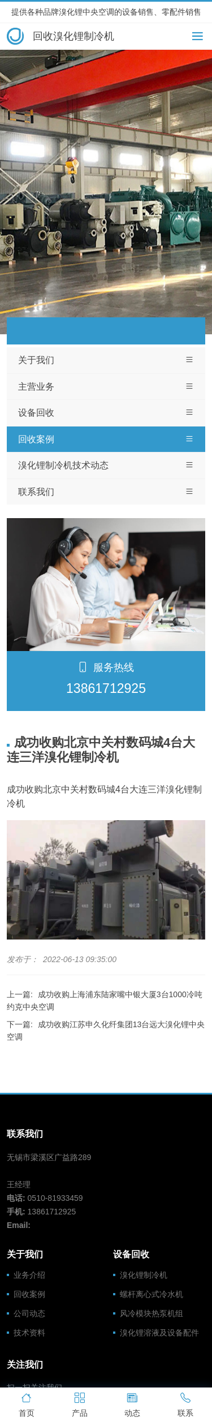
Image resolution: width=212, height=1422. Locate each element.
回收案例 (106, 439)
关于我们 (106, 360)
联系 (185, 1403)
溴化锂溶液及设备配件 (159, 1333)
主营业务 (106, 387)
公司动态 (29, 1313)
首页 (26, 1403)
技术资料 (29, 1333)
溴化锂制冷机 (143, 1275)
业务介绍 (29, 1275)
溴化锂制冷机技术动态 (106, 465)
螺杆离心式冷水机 (151, 1294)
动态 (132, 1403)
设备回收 (106, 413)
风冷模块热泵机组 (151, 1313)
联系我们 (106, 492)
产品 (79, 1403)
